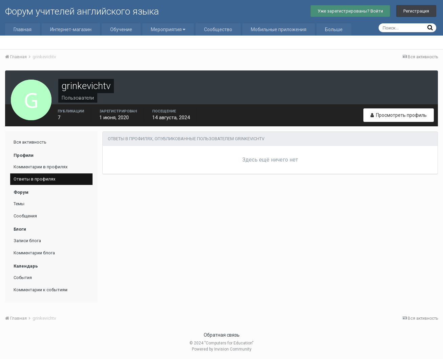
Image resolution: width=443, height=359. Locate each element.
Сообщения (25, 215)
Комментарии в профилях (40, 166)
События (23, 277)
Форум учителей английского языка (82, 11)
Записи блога (27, 240)
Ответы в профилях (34, 179)
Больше (334, 29)
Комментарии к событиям (40, 289)
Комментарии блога (34, 252)
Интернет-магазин (71, 29)
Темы (19, 203)
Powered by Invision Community (221, 349)
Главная (23, 29)
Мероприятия (168, 29)
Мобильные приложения (278, 29)
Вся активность (30, 142)
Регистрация (416, 11)
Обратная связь (222, 335)
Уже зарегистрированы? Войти (350, 11)
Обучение (121, 29)
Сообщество (218, 29)
